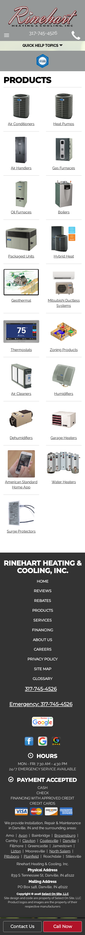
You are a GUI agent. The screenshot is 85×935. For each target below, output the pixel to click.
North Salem (59, 851)
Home (43, 581)
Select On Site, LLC (55, 894)
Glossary (42, 679)
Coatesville (49, 841)
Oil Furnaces (21, 197)
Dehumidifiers (21, 423)
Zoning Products (64, 335)
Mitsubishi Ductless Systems (64, 288)
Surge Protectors (21, 516)
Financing (42, 630)
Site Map (42, 669)
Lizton (16, 851)
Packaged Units (21, 241)
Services (42, 620)
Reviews (42, 591)
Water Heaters (64, 467)
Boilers (64, 197)
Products (42, 610)
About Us (42, 640)
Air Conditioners (21, 109)
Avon (23, 835)
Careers (42, 649)
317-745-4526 (41, 689)
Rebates (42, 601)
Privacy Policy (42, 659)
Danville (69, 841)
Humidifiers (64, 379)
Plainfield (31, 856)
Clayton (28, 841)
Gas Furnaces (64, 153)
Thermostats (21, 335)
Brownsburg (64, 835)
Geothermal (21, 285)
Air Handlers (21, 153)
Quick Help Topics (42, 45)
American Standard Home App (21, 469)
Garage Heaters (64, 423)
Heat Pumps (64, 109)
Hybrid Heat (64, 241)
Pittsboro (11, 856)
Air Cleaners (21, 379)
